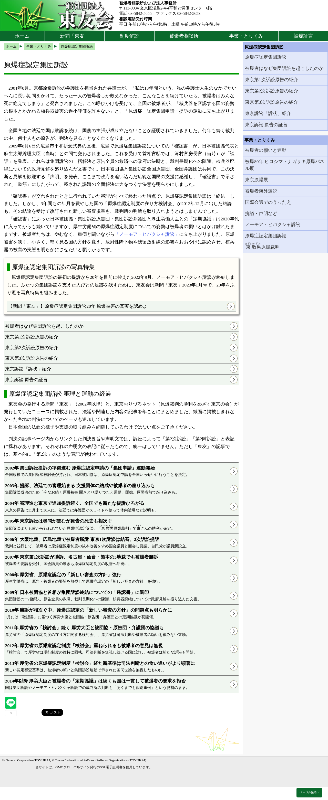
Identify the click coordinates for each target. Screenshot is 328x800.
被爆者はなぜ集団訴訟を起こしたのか (44, 326)
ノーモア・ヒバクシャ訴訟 (272, 224)
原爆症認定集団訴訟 (265, 57)
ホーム (22, 36)
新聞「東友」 (74, 36)
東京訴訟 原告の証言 (26, 379)
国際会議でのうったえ (268, 202)
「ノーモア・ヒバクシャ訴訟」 (147, 234)
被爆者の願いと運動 (265, 150)
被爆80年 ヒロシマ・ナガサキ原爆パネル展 (284, 165)
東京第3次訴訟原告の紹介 (31, 358)
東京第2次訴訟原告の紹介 (31, 347)
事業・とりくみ (246, 36)
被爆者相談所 (184, 36)
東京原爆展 (256, 179)
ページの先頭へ (309, 792)
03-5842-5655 (140, 13)
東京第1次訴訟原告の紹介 (31, 336)
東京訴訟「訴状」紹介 (28, 368)
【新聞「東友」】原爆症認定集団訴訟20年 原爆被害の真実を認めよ (77, 306)
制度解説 (129, 36)
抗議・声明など (261, 213)
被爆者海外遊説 (261, 191)
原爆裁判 (262, 246)
